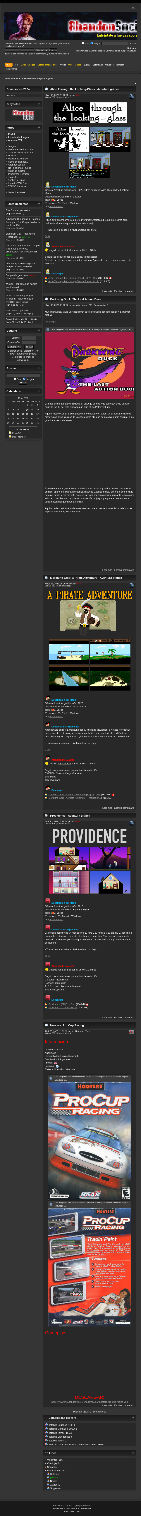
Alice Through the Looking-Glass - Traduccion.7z (73, 281)
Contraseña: (13, 342)
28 (23, 423)
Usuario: (15, 337)
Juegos (95, 43)
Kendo (32, 275)
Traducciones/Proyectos (20, 152)
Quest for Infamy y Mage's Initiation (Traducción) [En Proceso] (19, 298)
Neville (27, 210)
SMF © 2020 (70, 1506)
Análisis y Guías (16, 180)
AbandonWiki (56, 206)
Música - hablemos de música (21, 284)
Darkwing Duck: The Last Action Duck (75, 299)
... (91, 1411)
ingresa (42, 43)
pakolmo (26, 237)
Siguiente (101, 1411)
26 (13, 423)
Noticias (12, 155)
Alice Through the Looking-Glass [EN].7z (69, 278)
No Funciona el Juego (19, 167)
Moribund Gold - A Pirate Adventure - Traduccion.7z (75, 797)
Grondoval (14, 287)
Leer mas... (12, 95)
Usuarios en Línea (56, 1470)
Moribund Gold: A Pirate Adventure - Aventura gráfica (86, 577)
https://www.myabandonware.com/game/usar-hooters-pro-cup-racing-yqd (89, 1401)
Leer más (107, 291)
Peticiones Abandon (18, 158)
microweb (23, 302)
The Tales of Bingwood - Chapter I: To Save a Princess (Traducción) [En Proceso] (23, 248)
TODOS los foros (17, 186)
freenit (26, 310)
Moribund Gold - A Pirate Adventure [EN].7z (71, 794)
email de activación (14, 46)
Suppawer (55, 1488)
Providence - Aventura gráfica (70, 815)
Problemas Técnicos (19, 174)
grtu (78, 305)
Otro (95, 278)
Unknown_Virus (82, 1031)
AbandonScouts (16, 164)
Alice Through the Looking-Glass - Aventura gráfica (84, 89)
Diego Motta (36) (19, 437)
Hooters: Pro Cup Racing (67, 1025)
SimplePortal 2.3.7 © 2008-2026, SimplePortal (72, 1509)
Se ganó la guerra (15, 275)
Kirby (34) (16, 433)
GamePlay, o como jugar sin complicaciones (20, 265)
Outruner (55, 1474)
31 (37, 423)
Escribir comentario (124, 291)
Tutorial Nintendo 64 (16, 319)
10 (94, 1411)
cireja (78, 95)
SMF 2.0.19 (58, 1506)
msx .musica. (13, 310)
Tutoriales (13, 177)
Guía (47, 236)
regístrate (52, 43)
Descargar (50, 321)
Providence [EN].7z (59, 1004)
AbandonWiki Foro (17, 183)
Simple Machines (83, 1506)
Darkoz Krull (14, 225)
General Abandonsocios (20, 149)
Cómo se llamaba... (18, 161)
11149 (71, 1425)
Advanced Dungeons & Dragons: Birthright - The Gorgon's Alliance (23, 220)
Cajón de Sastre (16, 170)
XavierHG (55, 1484)
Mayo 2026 (23, 398)
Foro (85, 43)
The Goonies (12, 210)
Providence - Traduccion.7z (63, 1007)
